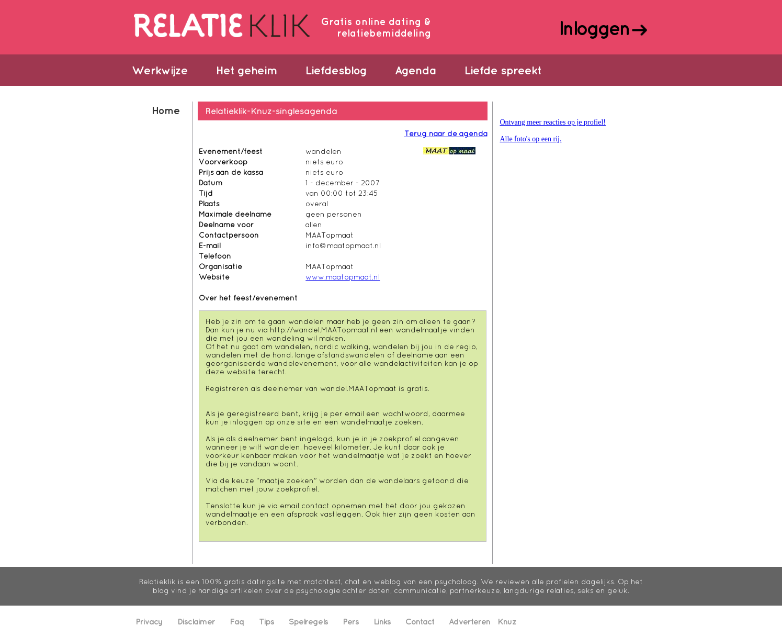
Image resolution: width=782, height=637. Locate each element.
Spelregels (308, 621)
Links (382, 621)
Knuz (506, 621)
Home (165, 110)
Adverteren (469, 621)
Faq (237, 621)
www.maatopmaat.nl (342, 277)
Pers (351, 621)
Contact (419, 621)
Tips (266, 621)
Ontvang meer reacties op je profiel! (553, 122)
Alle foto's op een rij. (531, 139)
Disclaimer (196, 621)
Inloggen (594, 28)
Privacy (149, 621)
